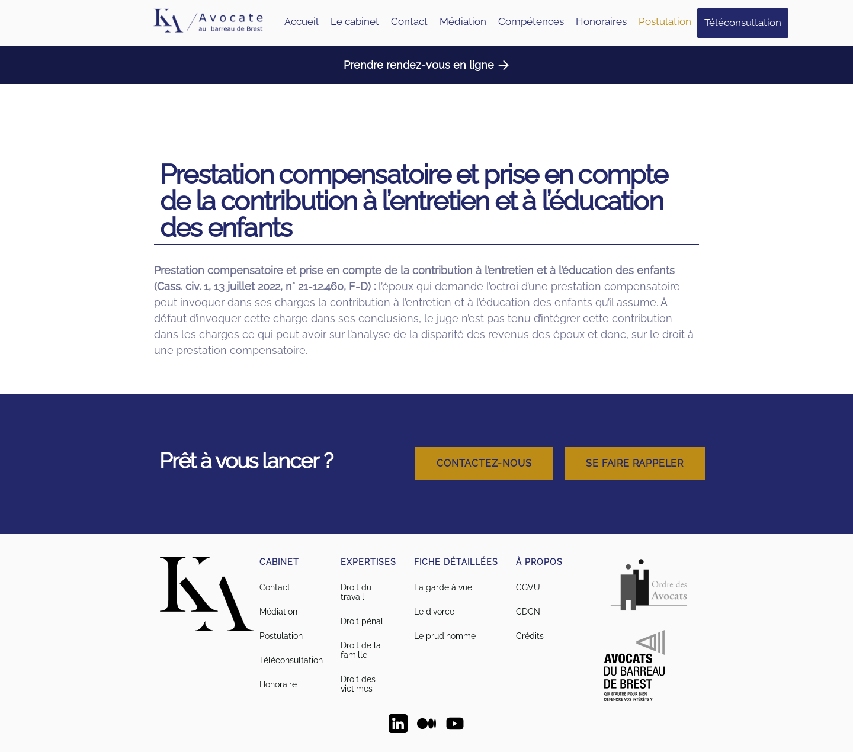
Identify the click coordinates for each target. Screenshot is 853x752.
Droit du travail (356, 592)
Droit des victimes (358, 683)
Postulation (665, 21)
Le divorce (434, 611)
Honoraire (278, 684)
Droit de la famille (361, 650)
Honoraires (601, 21)
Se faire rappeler (635, 463)
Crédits (530, 636)
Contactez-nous (484, 463)
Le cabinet (355, 21)
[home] (207, 23)
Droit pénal (362, 621)
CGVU (528, 587)
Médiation (463, 21)
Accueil (301, 21)
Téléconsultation (742, 22)
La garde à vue (443, 587)
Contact (409, 21)
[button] (531, 22)
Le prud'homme (445, 636)
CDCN (528, 611)
